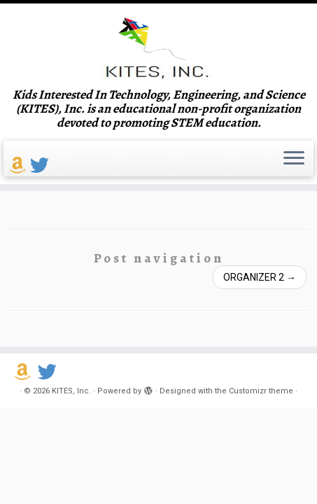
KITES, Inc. (71, 391)
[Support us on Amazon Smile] (19, 166)
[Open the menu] (293, 158)
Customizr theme (261, 391)
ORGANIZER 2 (259, 277)
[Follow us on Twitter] (41, 166)
